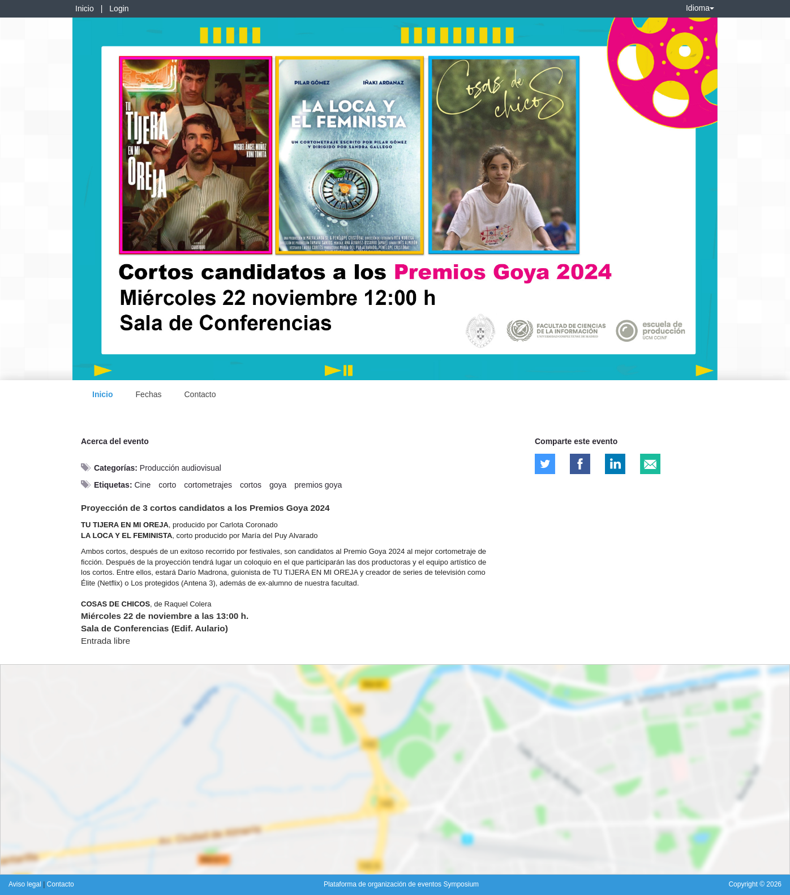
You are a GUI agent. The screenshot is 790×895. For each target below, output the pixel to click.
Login (118, 8)
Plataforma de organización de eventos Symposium (401, 884)
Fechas (149, 394)
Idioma (700, 7)
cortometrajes (208, 484)
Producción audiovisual (180, 467)
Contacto (200, 394)
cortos (250, 484)
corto (167, 484)
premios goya (318, 484)
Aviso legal (25, 884)
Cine (142, 484)
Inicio (84, 8)
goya (277, 484)
